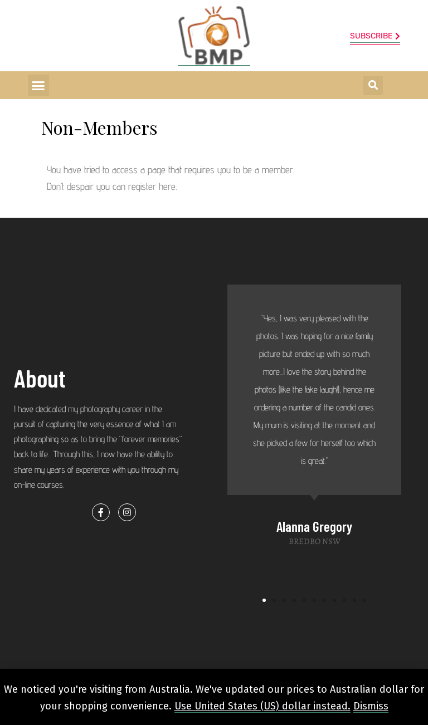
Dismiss (370, 706)
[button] (38, 85)
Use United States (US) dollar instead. (262, 706)
